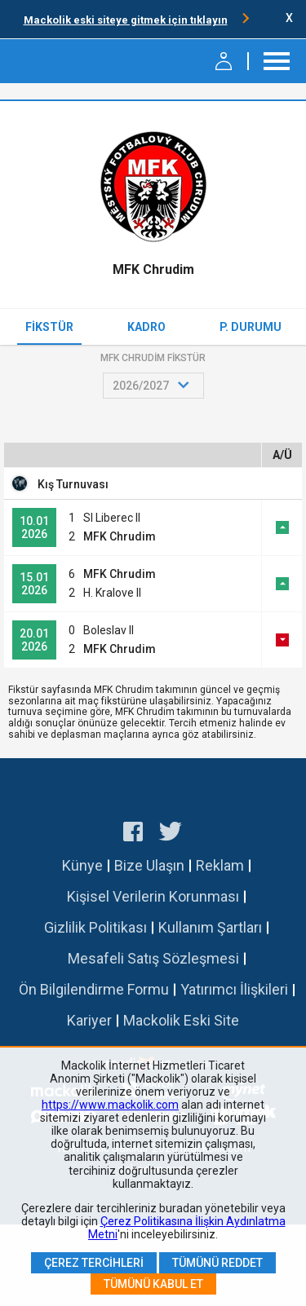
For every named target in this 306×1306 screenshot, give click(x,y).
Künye (82, 865)
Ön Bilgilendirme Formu (94, 989)
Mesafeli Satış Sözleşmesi (153, 958)
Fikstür (49, 326)
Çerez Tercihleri (94, 1262)
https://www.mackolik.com (110, 1104)
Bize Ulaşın (149, 865)
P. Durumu (251, 326)
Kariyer (89, 1020)
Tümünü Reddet (217, 1262)
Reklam (220, 865)
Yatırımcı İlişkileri (234, 989)
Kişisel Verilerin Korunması (153, 896)
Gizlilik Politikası (95, 927)
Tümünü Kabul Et (153, 1284)
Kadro (146, 326)
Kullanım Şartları (210, 927)
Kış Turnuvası (73, 484)
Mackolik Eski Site (181, 1020)
